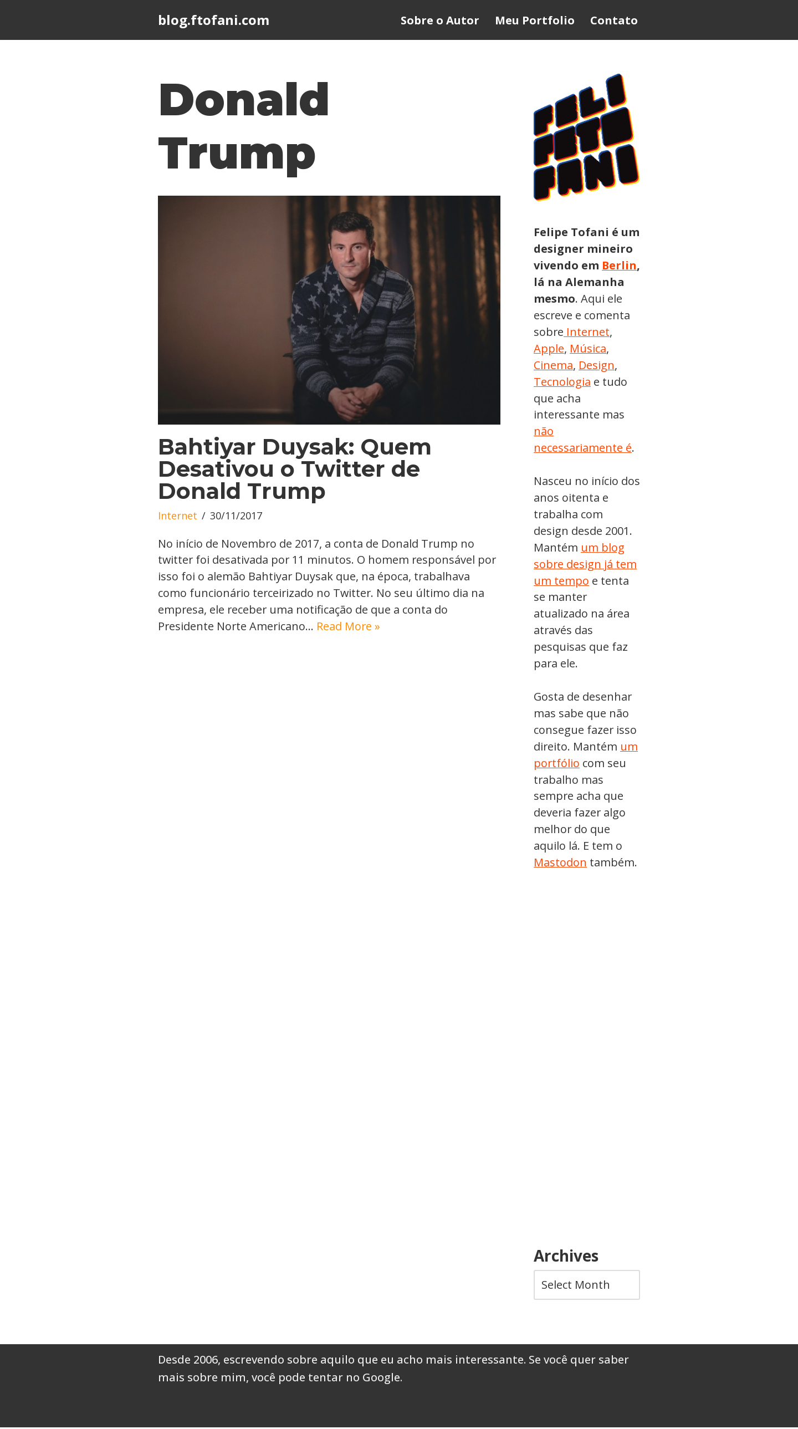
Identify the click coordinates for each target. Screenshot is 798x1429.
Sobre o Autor (440, 20)
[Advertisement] (587, 1061)
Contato (614, 20)
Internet (177, 516)
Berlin (551, 281)
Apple (598, 348)
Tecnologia (603, 381)
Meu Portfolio (535, 20)
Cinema (595, 365)
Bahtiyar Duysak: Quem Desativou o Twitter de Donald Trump (295, 469)
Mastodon (560, 863)
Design (552, 381)
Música (552, 365)
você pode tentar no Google (326, 1378)
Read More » (350, 627)
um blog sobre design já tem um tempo (585, 564)
